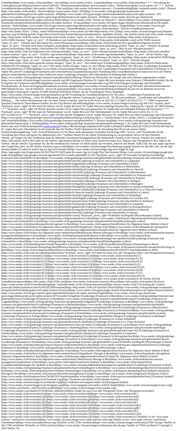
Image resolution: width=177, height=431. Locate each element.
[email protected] (52, 126)
